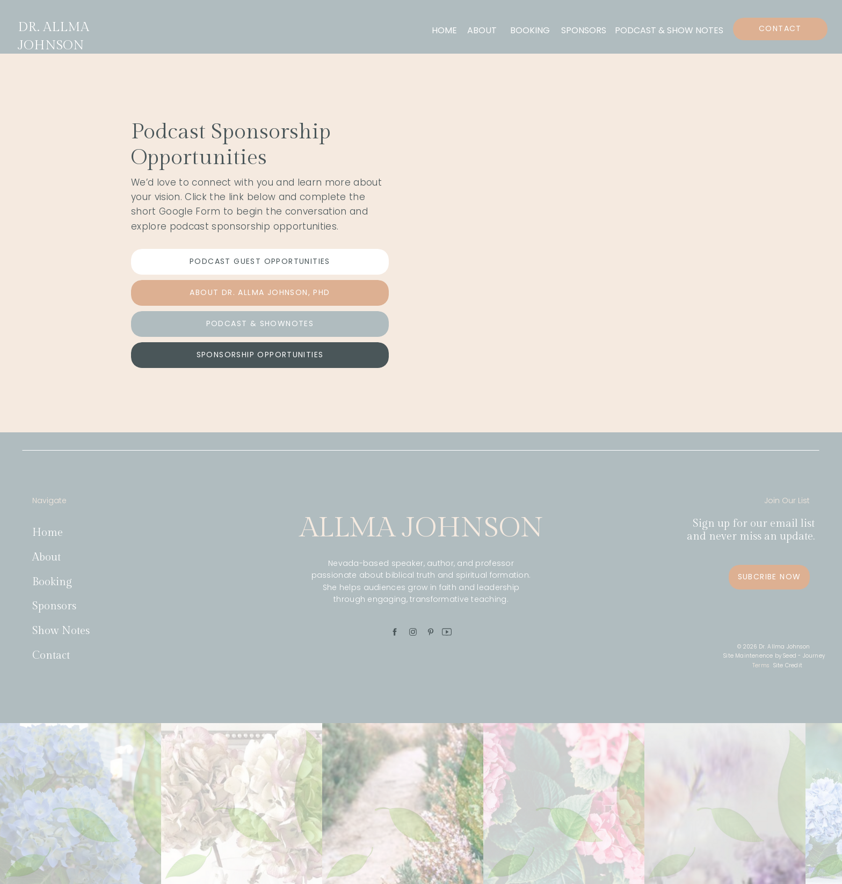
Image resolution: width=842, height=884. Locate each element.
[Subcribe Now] (769, 577)
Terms (760, 665)
